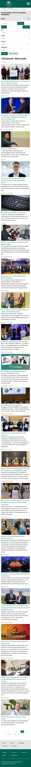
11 (25, 731)
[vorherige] (3, 731)
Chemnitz (14, 746)
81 (19, 734)
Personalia (5, 290)
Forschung (5, 517)
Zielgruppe (4, 47)
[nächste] (22, 734)
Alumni (3, 159)
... (11, 731)
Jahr (2, 30)
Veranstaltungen (7, 129)
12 (6, 734)
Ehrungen (4, 96)
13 (9, 734)
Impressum (14, 752)
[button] (26, 4)
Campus (3, 62)
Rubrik (3, 35)
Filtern (4, 53)
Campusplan (21, 743)
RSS (26, 27)
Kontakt (12, 743)
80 (15, 734)
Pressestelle (4, 763)
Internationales (6, 257)
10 (22, 731)
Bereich (3, 41)
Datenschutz (24, 752)
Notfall (3, 743)
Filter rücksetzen (13, 53)
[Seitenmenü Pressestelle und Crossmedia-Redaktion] (15, 19)
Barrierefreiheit (14, 755)
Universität (4, 746)
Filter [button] (4, 27)
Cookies (4, 755)
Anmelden (4, 752)
